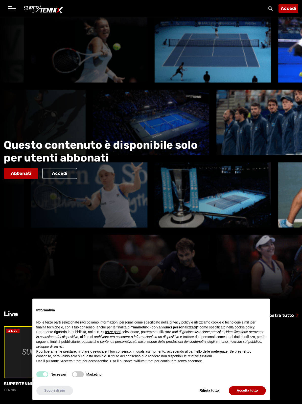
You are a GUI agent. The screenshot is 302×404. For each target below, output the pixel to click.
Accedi (288, 8)
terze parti (112, 332)
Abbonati (21, 173)
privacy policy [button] (179, 322)
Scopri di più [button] (54, 390)
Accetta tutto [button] (247, 390)
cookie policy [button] (244, 327)
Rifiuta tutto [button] (209, 390)
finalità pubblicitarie (65, 341)
